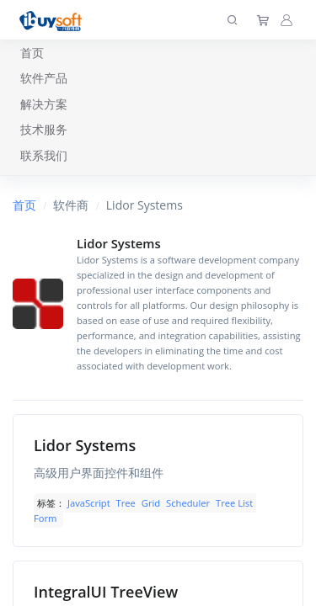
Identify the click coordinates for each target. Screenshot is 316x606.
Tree (126, 503)
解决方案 (43, 104)
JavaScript (88, 503)
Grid (151, 503)
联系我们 (43, 155)
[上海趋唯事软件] (54, 20)
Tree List (234, 503)
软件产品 (43, 78)
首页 (32, 53)
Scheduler (188, 503)
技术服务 (43, 129)
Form (45, 518)
